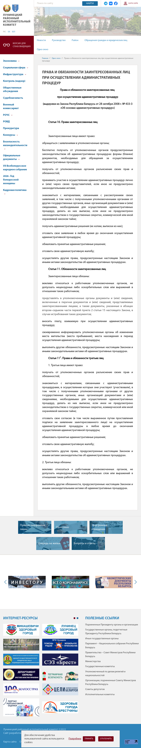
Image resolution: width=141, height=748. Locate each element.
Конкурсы (10, 135)
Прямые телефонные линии (32, 527)
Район (75, 40)
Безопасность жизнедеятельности (15, 145)
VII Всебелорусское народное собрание (15, 168)
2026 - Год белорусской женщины (11, 180)
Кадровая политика (14, 192)
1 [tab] (74, 618)
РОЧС (7, 115)
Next (135, 582)
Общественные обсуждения (12, 90)
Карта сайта (133, 3)
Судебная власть (13, 98)
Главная (45, 58)
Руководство (59, 40)
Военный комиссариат (11, 106)
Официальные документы (11, 157)
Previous (6, 582)
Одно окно (42, 49)
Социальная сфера (15, 67)
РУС (4, 32)
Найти (90, 3)
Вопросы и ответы (84, 543)
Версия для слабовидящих (22, 45)
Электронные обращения (100, 527)
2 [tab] (77, 618)
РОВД (6, 121)
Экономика (11, 61)
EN (9, 32)
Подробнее (75, 738)
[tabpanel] (40, 671)
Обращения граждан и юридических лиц (106, 40)
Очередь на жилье (49, 543)
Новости (41, 40)
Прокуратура (11, 128)
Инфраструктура (14, 74)
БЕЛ (13, 32)
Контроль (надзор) (14, 81)
